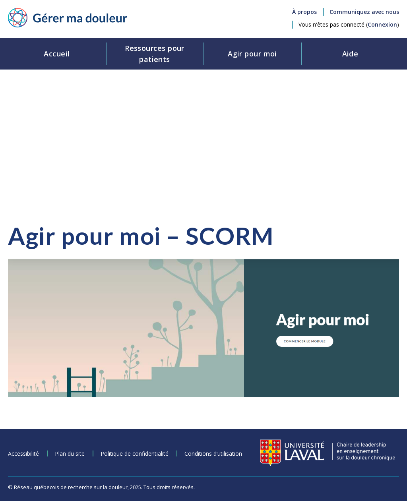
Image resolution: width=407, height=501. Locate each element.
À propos (304, 11)
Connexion (382, 24)
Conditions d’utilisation (213, 453)
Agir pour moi (252, 53)
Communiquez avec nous (364, 11)
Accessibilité (23, 453)
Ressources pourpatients (154, 53)
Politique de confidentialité (135, 453)
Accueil (57, 53)
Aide (350, 53)
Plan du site (70, 453)
